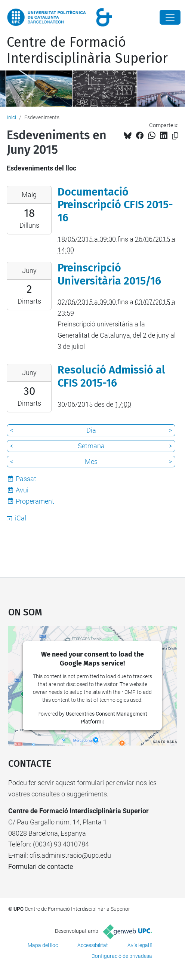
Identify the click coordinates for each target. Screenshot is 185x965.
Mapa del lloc (43, 945)
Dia (91, 430)
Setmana (91, 446)
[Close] (170, 17)
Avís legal (138, 945)
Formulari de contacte (40, 866)
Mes (91, 461)
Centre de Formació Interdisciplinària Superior (87, 50)
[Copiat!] (175, 136)
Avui (22, 490)
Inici (11, 117)
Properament (35, 501)
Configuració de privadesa (122, 956)
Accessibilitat (92, 945)
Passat (26, 479)
